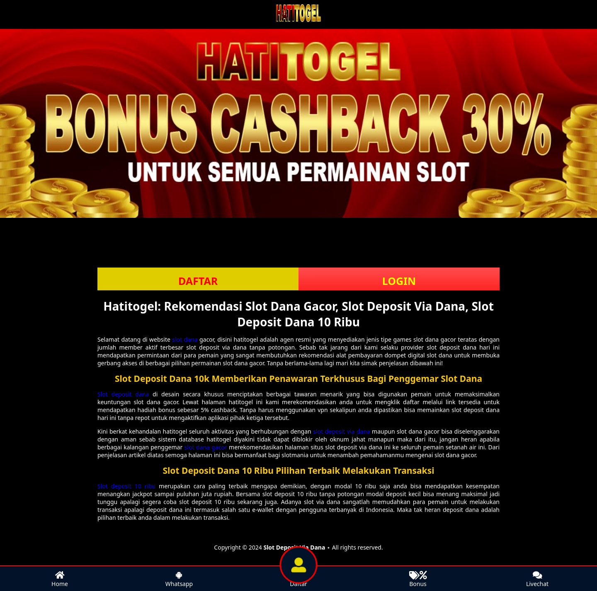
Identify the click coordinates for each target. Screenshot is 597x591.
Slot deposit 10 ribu (126, 486)
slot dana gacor (205, 447)
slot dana (184, 339)
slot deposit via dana (341, 431)
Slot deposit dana (123, 394)
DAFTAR (198, 281)
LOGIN (399, 281)
